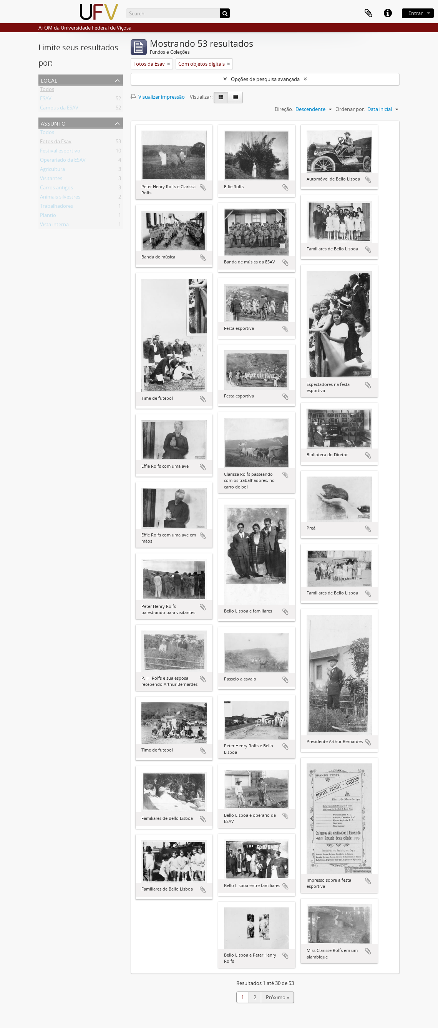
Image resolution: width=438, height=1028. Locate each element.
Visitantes (51, 179)
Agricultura (52, 170)
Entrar (415, 13)
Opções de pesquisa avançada (265, 79)
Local (49, 79)
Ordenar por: (350, 109)
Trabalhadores (56, 207)
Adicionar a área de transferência (203, 187)
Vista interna (54, 225)
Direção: (284, 109)
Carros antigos (56, 188)
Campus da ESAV (59, 109)
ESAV (45, 99)
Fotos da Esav (55, 142)
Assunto (53, 123)
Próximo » (277, 997)
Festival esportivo (60, 152)
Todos (47, 90)
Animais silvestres (60, 198)
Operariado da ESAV (63, 161)
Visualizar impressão (158, 96)
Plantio (48, 216)
